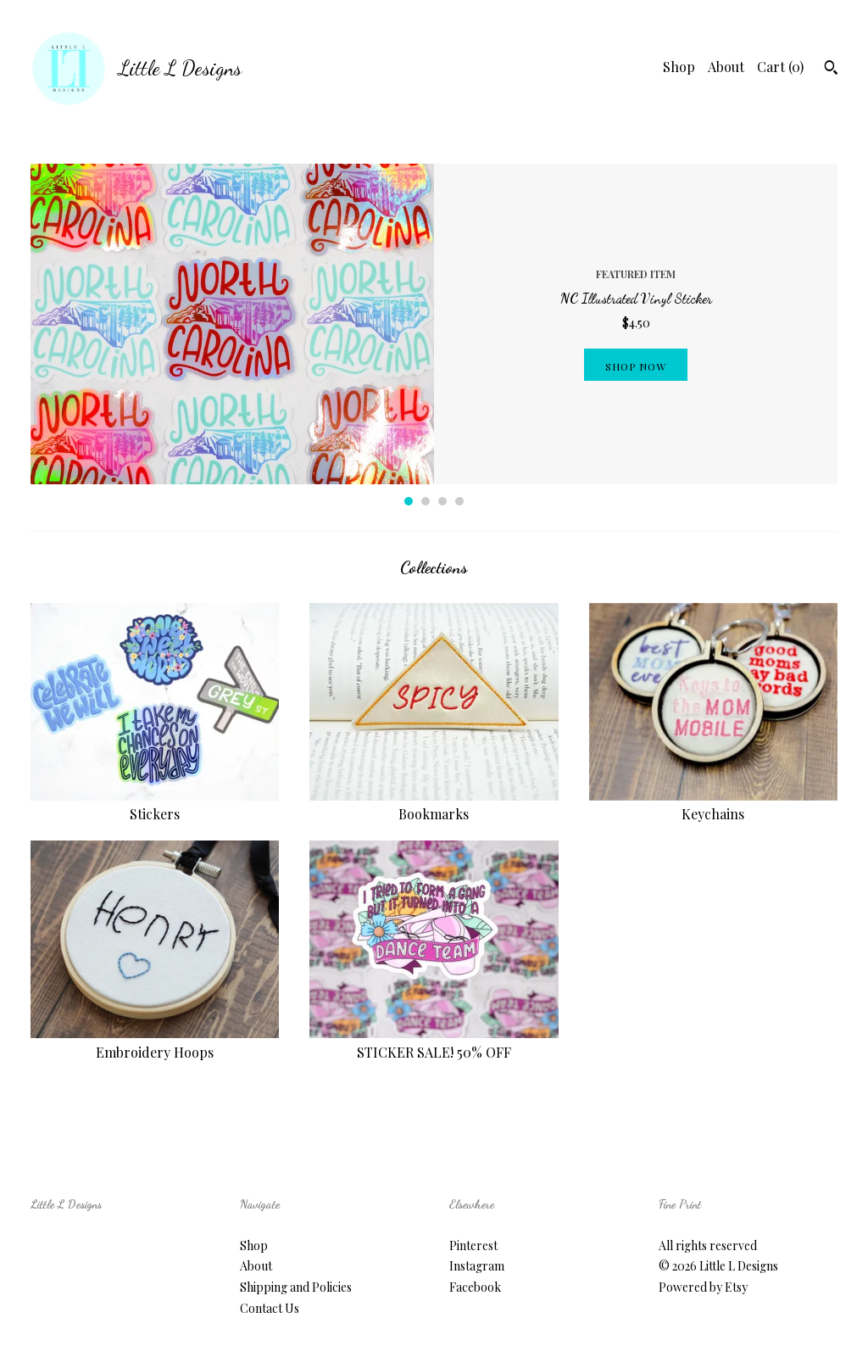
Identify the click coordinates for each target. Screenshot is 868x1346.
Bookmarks (433, 804)
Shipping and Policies (296, 1287)
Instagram (476, 1266)
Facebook (475, 1287)
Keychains (713, 804)
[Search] (831, 69)
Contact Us (269, 1308)
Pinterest (473, 1245)
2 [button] (425, 501)
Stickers (155, 804)
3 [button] (442, 501)
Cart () (780, 66)
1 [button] (408, 501)
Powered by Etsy (703, 1287)
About (726, 66)
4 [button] (459, 501)
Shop (679, 66)
